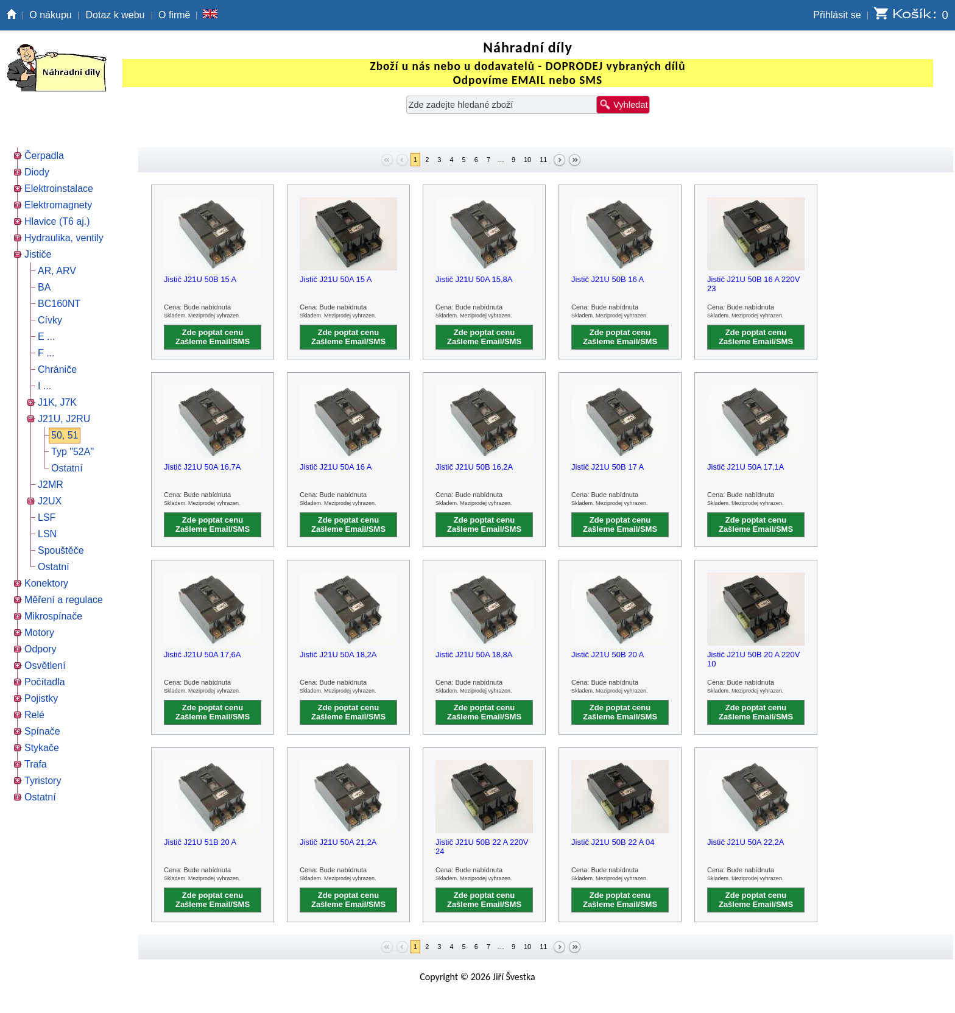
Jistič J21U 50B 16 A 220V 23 (753, 284)
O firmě (174, 15)
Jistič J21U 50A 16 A (336, 466)
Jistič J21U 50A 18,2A (338, 654)
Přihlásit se (837, 15)
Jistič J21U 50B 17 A (607, 466)
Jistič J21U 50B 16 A (607, 279)
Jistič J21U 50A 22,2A (745, 842)
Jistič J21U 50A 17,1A (745, 466)
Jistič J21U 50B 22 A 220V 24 (481, 847)
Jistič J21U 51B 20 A (200, 842)
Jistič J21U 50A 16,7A (202, 466)
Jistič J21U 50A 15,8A (473, 279)
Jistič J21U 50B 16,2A (474, 466)
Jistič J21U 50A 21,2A (338, 842)
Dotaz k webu (115, 15)
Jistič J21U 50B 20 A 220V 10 (753, 659)
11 (543, 159)
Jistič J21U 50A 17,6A (202, 654)
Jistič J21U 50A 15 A (336, 279)
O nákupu (50, 15)
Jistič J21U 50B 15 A (200, 279)
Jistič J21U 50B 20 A (607, 654)
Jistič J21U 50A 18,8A (473, 654)
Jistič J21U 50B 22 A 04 (613, 842)
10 (527, 159)
